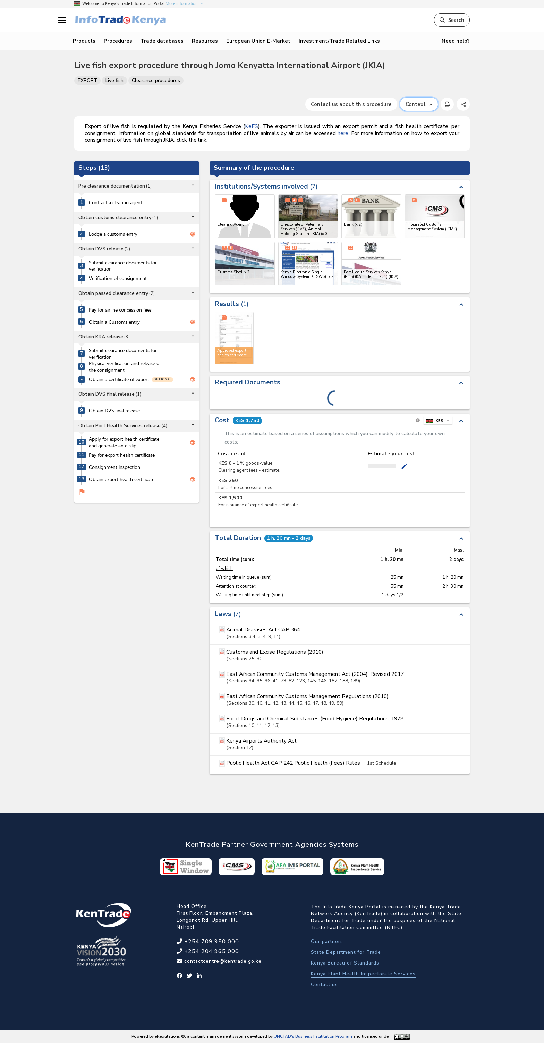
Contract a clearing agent (115, 202)
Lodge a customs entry (113, 234)
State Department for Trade (346, 952)
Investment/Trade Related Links (339, 41)
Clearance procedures (156, 80)
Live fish (114, 80)
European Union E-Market (258, 41)
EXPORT (87, 80)
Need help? (456, 41)
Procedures (118, 41)
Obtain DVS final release (114, 410)
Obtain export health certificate (121, 479)
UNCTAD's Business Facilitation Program (313, 1036)
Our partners (327, 941)
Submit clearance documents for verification (123, 265)
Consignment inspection (114, 467)
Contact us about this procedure (351, 104)
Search (452, 19)
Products (84, 41)
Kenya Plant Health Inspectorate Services (363, 973)
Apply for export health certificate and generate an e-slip (124, 442)
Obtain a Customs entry (114, 322)
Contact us (324, 984)
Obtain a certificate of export (119, 379)
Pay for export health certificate (122, 455)
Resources (205, 41)
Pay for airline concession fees (120, 310)
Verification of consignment (118, 278)
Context (419, 104)
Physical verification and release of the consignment (125, 366)
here (343, 133)
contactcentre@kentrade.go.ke (222, 961)
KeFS (251, 126)
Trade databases (162, 41)
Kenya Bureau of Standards (345, 963)
